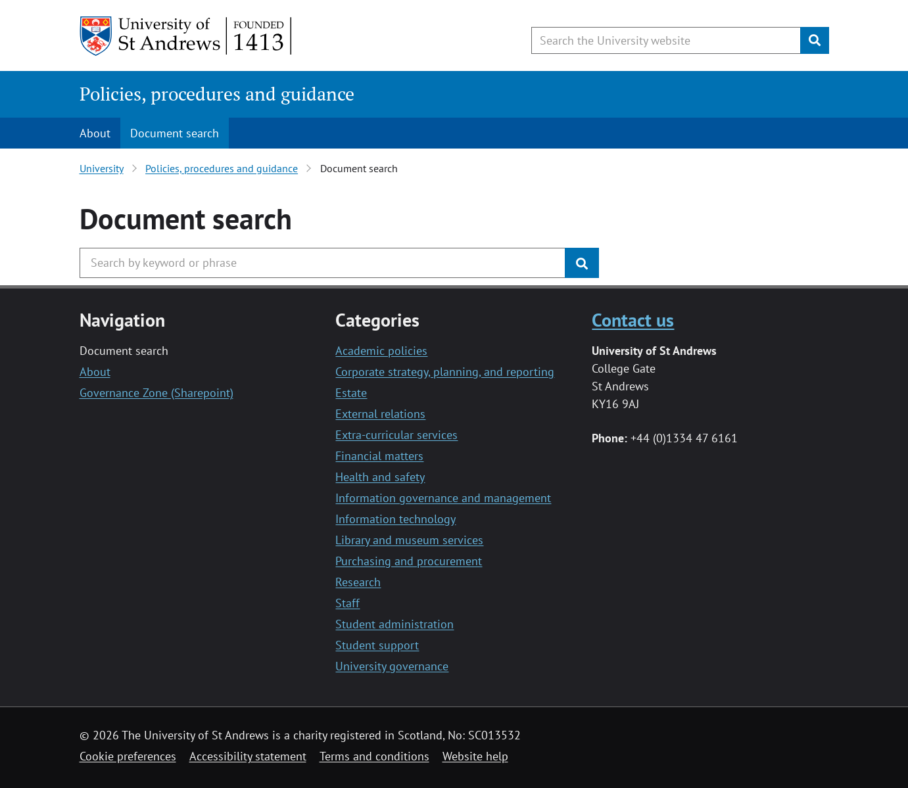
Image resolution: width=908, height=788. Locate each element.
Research (358, 582)
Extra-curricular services (396, 434)
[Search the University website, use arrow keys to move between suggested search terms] (666, 40)
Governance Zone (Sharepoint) (156, 392)
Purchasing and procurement (408, 560)
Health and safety (380, 476)
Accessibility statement (247, 756)
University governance (391, 666)
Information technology (395, 518)
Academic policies (381, 350)
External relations (380, 413)
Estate (351, 392)
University (102, 168)
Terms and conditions (374, 756)
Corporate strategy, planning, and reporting (444, 371)
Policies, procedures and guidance (217, 93)
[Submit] (814, 40)
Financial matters (379, 455)
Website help (475, 756)
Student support (377, 645)
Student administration (394, 624)
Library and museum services (409, 539)
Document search (174, 133)
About (95, 133)
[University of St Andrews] (186, 36)
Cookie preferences (128, 756)
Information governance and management (443, 497)
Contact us (633, 320)
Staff (347, 603)
